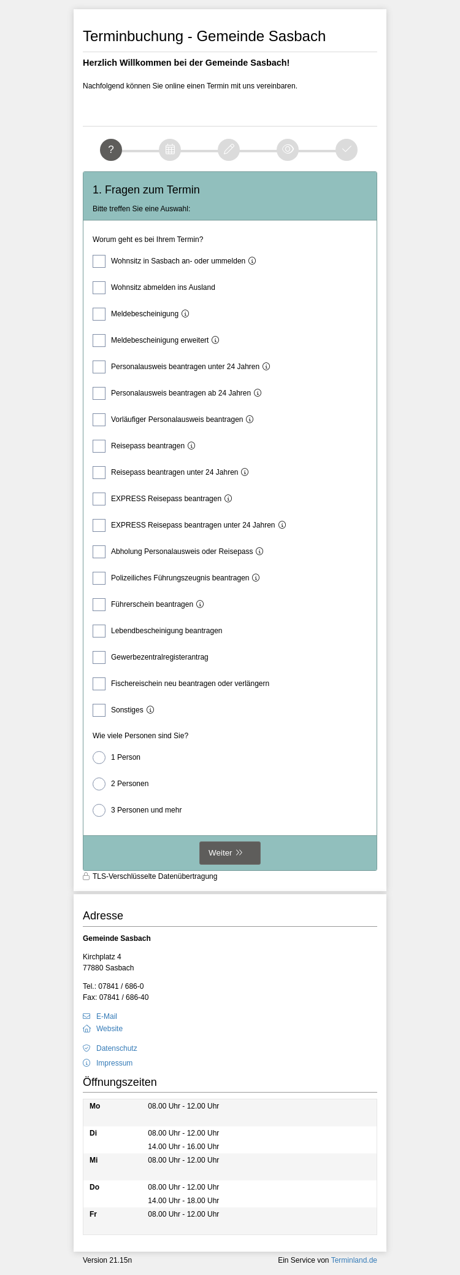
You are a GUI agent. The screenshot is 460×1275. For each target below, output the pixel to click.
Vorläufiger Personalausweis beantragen (176, 419)
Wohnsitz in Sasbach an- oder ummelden (177, 261)
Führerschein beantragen (151, 604)
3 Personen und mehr (137, 810)
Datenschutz (116, 1048)
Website (109, 1028)
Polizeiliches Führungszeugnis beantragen (179, 578)
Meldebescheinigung (144, 314)
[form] (230, 521)
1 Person (116, 757)
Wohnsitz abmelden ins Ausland (154, 287)
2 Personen (120, 784)
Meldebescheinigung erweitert (159, 340)
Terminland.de (354, 1260)
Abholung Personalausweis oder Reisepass (181, 551)
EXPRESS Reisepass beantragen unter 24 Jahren (192, 525)
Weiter (220, 852)
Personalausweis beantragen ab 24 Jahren (180, 393)
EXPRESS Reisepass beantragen (165, 499)
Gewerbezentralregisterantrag (151, 657)
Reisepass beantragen (147, 446)
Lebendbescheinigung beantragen (158, 631)
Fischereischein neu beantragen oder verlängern (181, 683)
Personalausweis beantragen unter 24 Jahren (184, 367)
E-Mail (106, 1016)
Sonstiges (126, 710)
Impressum (114, 1063)
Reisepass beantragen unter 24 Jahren (174, 472)
